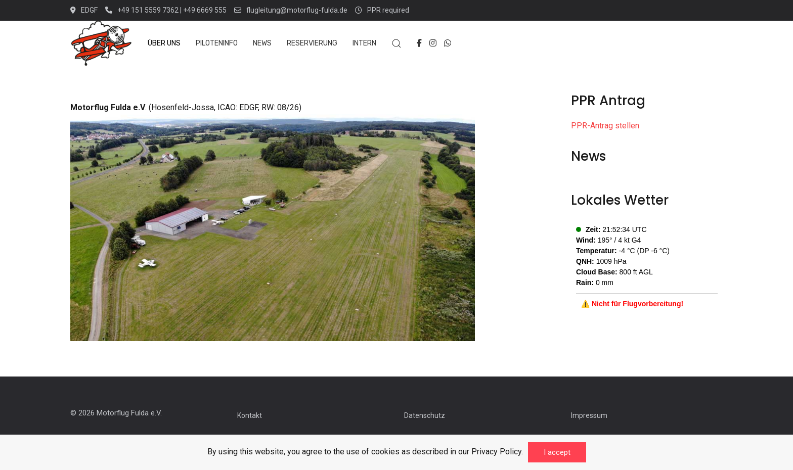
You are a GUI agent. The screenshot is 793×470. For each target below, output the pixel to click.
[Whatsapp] (447, 43)
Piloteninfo (217, 43)
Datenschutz (424, 415)
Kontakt (249, 415)
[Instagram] (432, 43)
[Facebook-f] (419, 43)
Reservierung (312, 43)
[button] (396, 43)
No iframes (647, 269)
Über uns (164, 43)
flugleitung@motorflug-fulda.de (290, 10)
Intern (364, 43)
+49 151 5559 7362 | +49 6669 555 (166, 10)
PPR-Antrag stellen (605, 125)
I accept (557, 452)
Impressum (589, 415)
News (262, 43)
